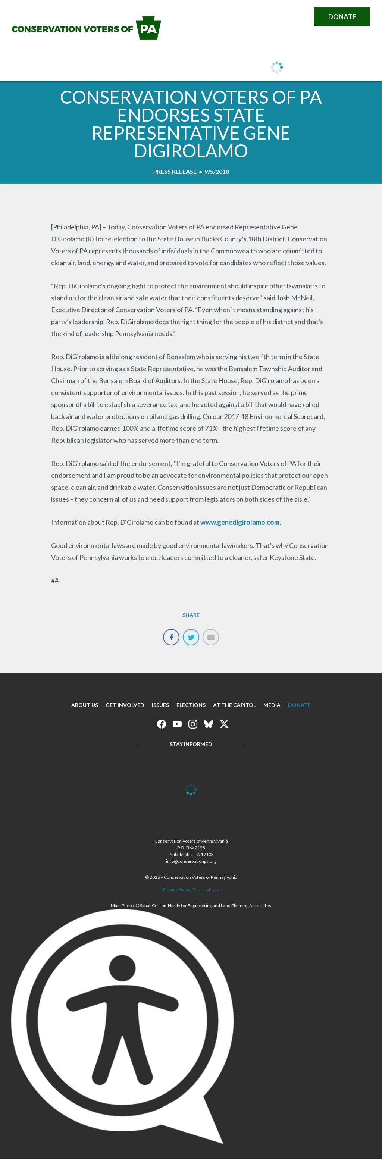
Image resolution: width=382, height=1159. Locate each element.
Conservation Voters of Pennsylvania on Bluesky (285, 17)
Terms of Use (205, 889)
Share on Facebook (171, 633)
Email (210, 633)
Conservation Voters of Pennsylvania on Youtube (254, 17)
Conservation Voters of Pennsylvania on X (301, 17)
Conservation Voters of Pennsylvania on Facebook (238, 17)
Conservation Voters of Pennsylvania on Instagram (269, 17)
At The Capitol (234, 705)
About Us (52, 68)
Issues (150, 68)
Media (272, 705)
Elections (191, 705)
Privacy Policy (176, 889)
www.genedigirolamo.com (239, 522)
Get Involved (104, 68)
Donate (342, 17)
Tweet (191, 633)
